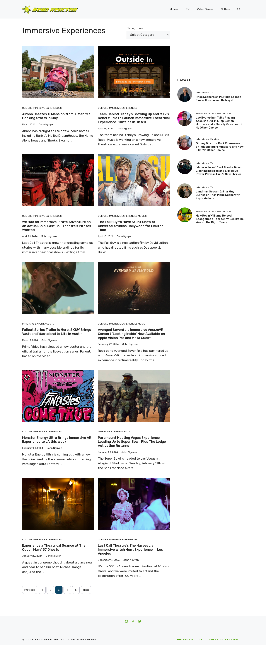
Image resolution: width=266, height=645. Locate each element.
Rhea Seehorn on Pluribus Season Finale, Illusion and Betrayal (218, 98)
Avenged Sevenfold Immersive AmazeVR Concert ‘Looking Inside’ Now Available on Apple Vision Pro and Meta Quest (131, 334)
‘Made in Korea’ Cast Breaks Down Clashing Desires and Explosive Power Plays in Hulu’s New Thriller (218, 171)
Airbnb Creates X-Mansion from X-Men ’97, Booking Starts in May (56, 116)
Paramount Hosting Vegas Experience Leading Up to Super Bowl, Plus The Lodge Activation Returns (132, 442)
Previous (29, 589)
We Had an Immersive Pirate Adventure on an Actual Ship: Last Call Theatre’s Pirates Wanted (56, 226)
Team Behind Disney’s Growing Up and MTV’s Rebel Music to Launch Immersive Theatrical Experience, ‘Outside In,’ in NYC (134, 118)
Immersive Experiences (47, 108)
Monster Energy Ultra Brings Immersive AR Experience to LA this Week (56, 440)
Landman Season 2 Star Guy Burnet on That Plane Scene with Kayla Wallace (218, 195)
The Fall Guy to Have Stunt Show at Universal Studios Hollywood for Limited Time (130, 226)
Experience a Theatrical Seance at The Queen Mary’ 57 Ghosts (54, 547)
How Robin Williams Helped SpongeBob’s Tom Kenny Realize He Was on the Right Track (220, 219)
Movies (174, 9)
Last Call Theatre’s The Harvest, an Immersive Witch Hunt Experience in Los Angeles (130, 549)
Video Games (205, 9)
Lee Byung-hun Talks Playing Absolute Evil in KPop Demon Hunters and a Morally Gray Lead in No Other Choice (219, 122)
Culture (225, 9)
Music (141, 323)
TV (188, 9)
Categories (135, 28)
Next (86, 589)
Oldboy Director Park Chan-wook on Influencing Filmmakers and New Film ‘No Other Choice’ (219, 147)
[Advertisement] (210, 52)
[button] (239, 9)
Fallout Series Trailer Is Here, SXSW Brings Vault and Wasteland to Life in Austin (56, 332)
